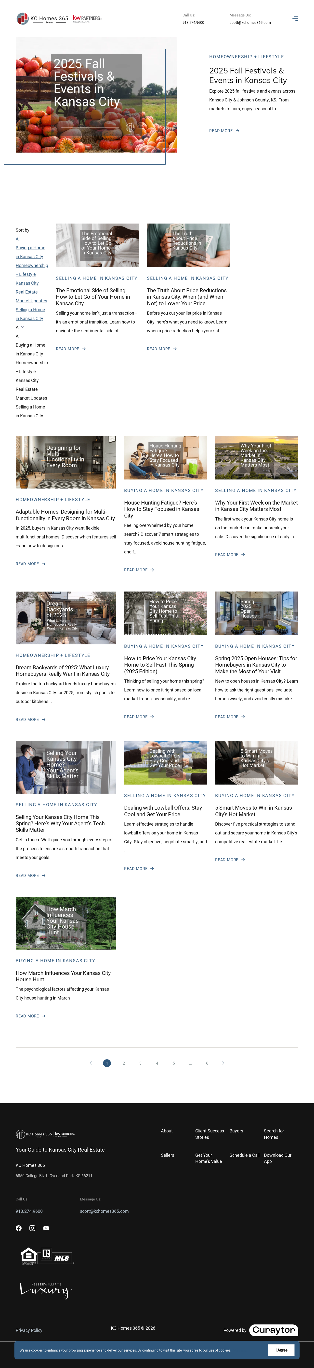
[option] (32, 348)
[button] (32, 339)
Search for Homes (274, 1134)
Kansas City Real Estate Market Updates (31, 304)
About (167, 1131)
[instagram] (32, 1228)
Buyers (236, 1131)
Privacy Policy (29, 1330)
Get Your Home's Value (208, 1158)
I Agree (281, 1350)
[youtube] (46, 1228)
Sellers (167, 1155)
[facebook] (19, 1228)
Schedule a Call (245, 1155)
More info (240, 1350)
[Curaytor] (260, 1330)
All (18, 251)
